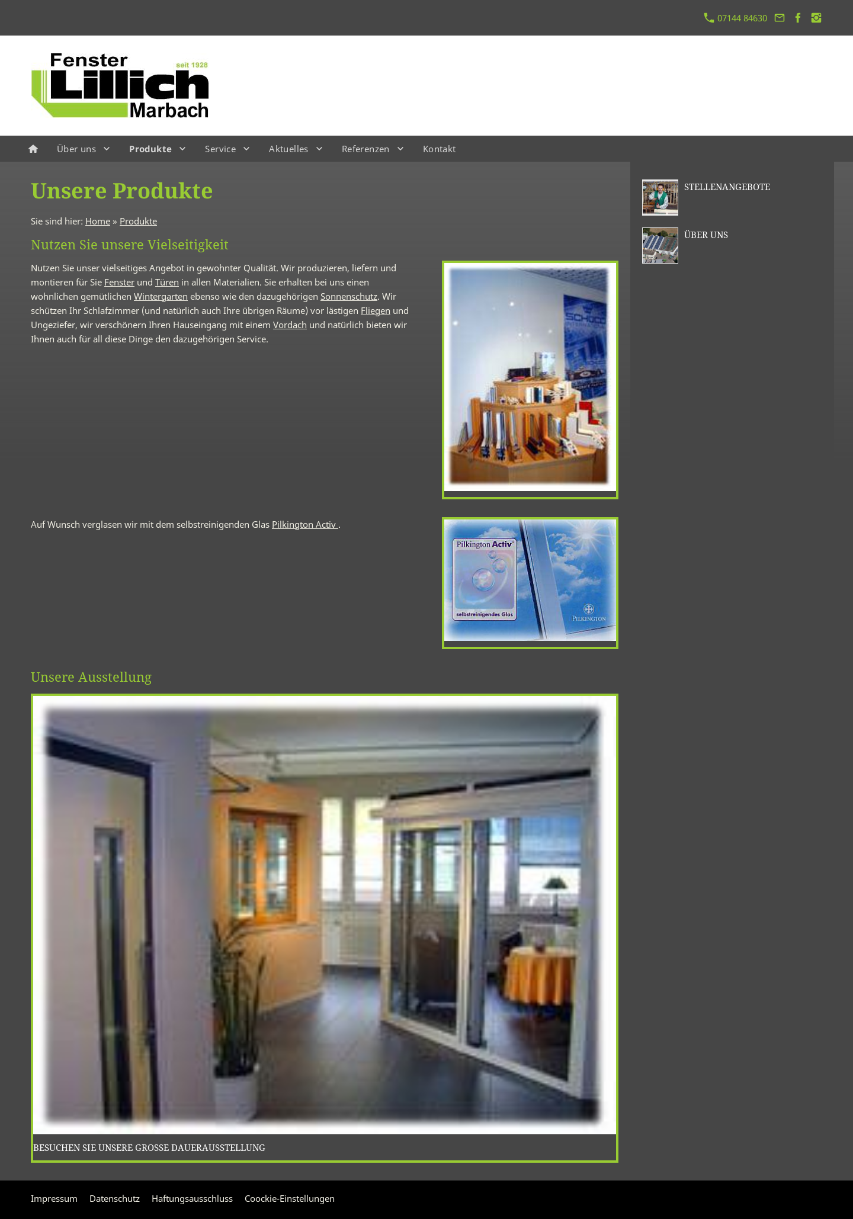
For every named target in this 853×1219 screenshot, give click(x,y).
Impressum (54, 1198)
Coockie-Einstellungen (290, 1198)
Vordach (290, 325)
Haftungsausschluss (192, 1198)
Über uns (706, 234)
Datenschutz (114, 1198)
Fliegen (375, 310)
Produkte (138, 221)
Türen (167, 282)
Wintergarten (161, 296)
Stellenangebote (727, 187)
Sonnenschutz (348, 296)
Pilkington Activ (305, 524)
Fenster (119, 282)
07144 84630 (736, 18)
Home (97, 221)
